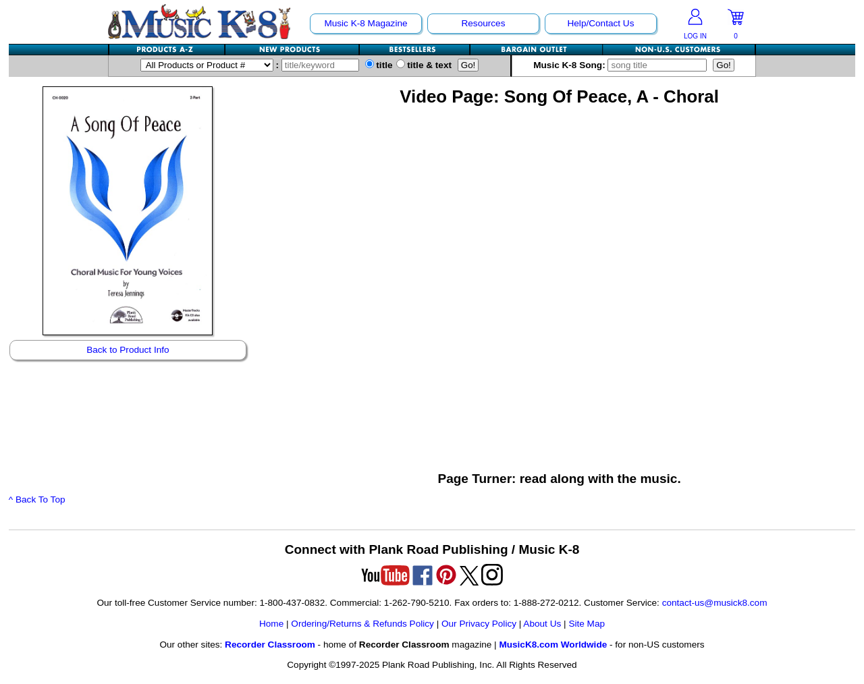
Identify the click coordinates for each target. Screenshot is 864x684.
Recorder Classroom (270, 644)
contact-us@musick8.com (714, 603)
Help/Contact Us (600, 23)
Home (271, 624)
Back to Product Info (127, 350)
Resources (483, 23)
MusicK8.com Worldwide (553, 644)
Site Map (586, 624)
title (379, 65)
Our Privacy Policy (478, 624)
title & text (424, 65)
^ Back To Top (37, 499)
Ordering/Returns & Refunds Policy (362, 624)
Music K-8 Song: (623, 65)
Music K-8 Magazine (365, 23)
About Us (542, 624)
